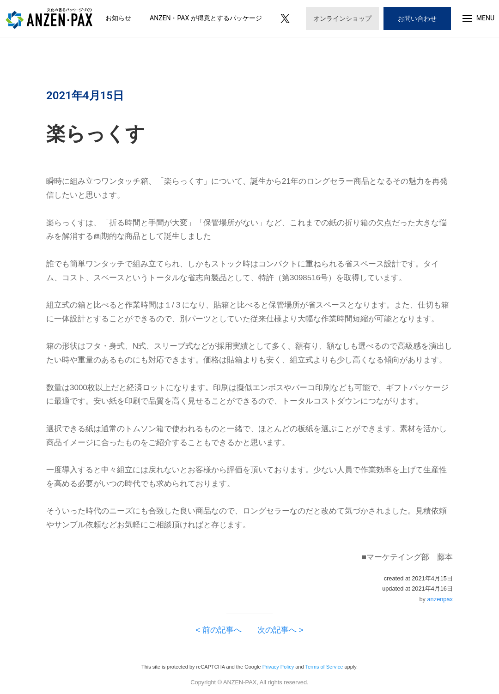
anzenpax (440, 599)
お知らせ (118, 18)
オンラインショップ (342, 18)
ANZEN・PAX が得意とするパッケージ (206, 18)
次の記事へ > (277, 630)
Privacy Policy (278, 667)
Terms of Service (324, 667)
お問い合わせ (417, 18)
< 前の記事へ (222, 630)
